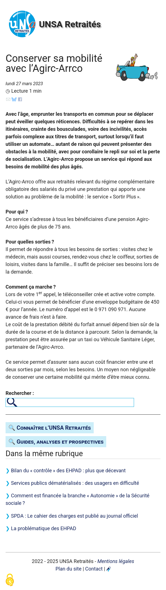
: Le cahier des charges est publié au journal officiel (74, 516)
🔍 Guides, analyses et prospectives (55, 441)
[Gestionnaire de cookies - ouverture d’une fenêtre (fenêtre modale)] (9, 580)
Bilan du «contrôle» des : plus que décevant (68, 470)
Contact (94, 569)
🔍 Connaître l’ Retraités (49, 427)
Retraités (70, 24)
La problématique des (43, 528)
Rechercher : (20, 393)
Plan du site (68, 569)
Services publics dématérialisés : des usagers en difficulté (75, 483)
